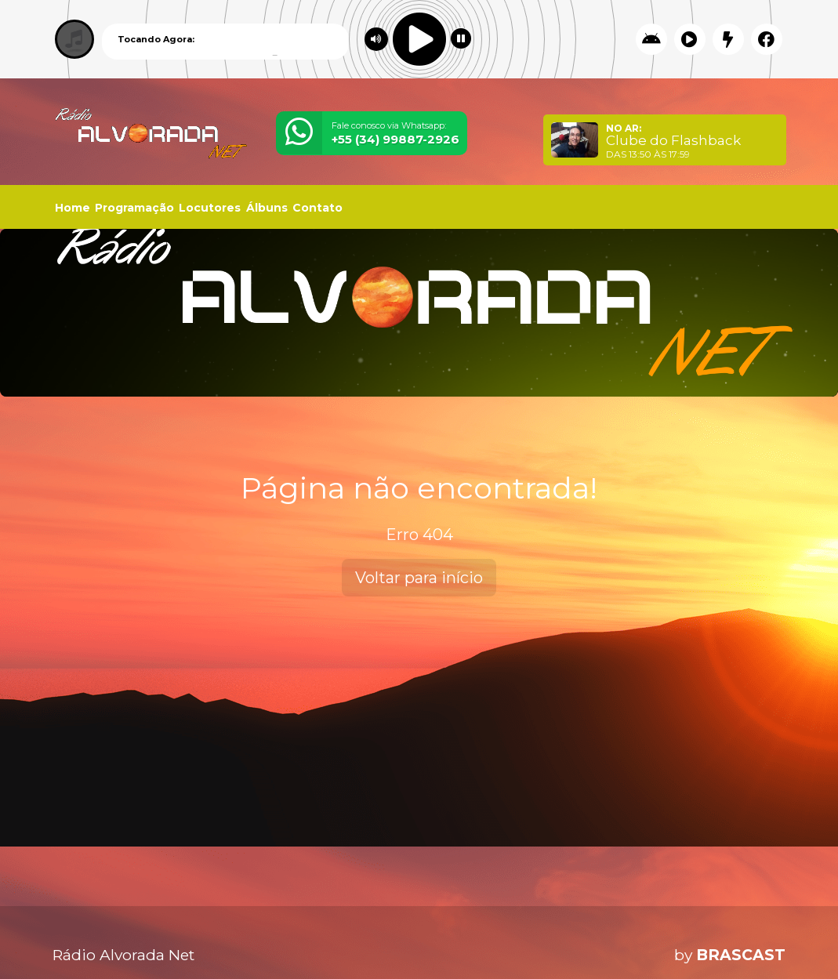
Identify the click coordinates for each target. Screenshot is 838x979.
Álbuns (267, 208)
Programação (134, 208)
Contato (317, 208)
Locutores (210, 208)
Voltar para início (419, 577)
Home (72, 208)
